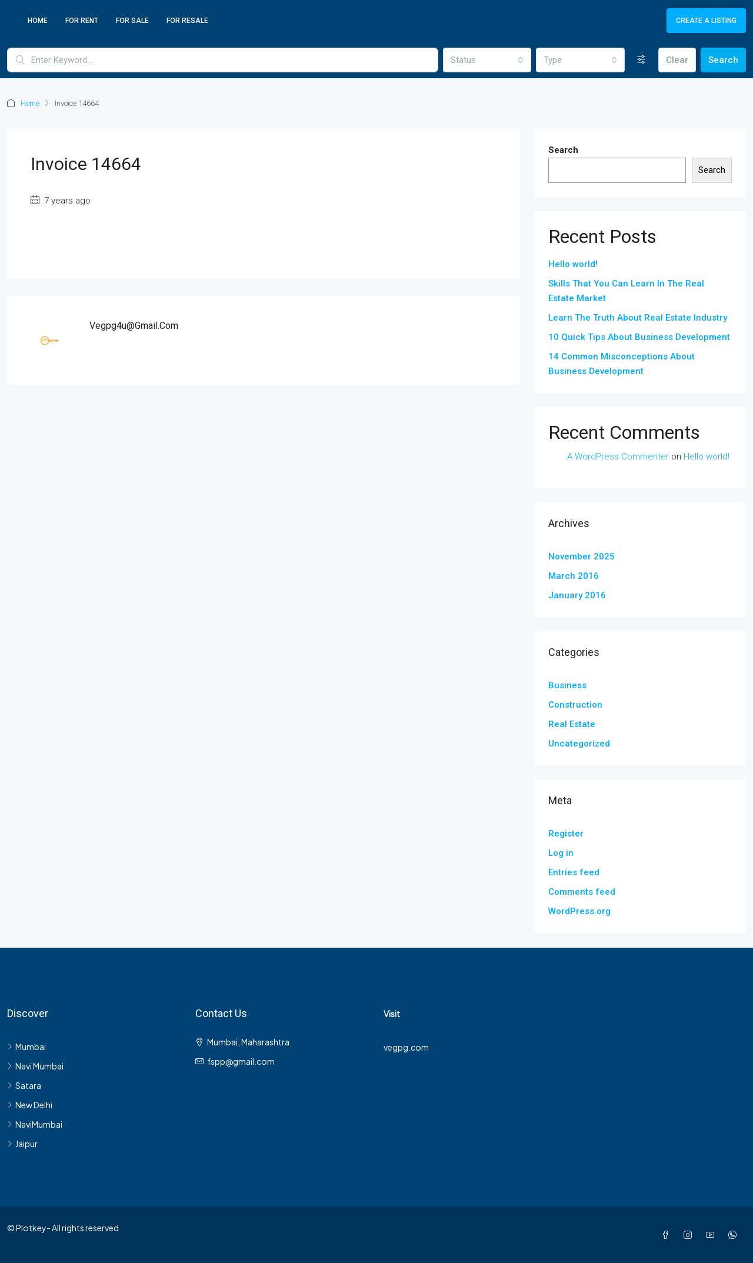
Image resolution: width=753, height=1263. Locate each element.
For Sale (132, 20)
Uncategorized (579, 743)
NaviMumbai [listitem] (34, 1123)
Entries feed (573, 872)
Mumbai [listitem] (26, 1046)
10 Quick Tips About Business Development (639, 336)
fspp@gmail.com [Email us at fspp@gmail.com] (241, 1060)
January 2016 (577, 594)
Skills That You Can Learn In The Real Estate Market (626, 290)
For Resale (187, 20)
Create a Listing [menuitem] (706, 20)
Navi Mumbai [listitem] (35, 1065)
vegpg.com (406, 1046)
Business (567, 684)
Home (38, 20)
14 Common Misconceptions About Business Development (621, 363)
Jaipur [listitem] (22, 1143)
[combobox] (487, 60)
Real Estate (571, 723)
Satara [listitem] (24, 1084)
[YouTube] (712, 1234)
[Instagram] (690, 1234)
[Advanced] (641, 60)
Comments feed (581, 891)
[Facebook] (667, 1234)
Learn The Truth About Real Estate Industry (637, 317)
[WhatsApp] (734, 1234)
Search (723, 60)
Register (566, 833)
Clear (677, 60)
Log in (561, 852)
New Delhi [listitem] (29, 1104)
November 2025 (581, 556)
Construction (575, 704)
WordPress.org (579, 910)
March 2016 (573, 575)
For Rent (81, 20)
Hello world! (573, 263)
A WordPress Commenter (618, 456)
